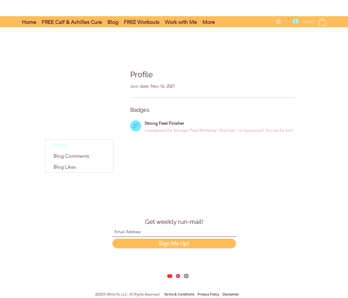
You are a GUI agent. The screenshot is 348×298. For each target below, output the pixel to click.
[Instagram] (278, 21)
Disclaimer (230, 294)
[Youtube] (169, 276)
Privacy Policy (208, 294)
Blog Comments (71, 156)
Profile (60, 145)
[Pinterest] (178, 276)
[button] (322, 22)
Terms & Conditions (179, 294)
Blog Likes (65, 167)
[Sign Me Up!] (174, 243)
